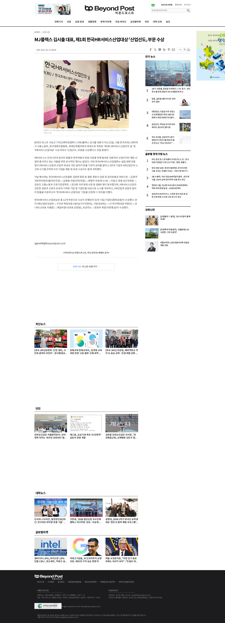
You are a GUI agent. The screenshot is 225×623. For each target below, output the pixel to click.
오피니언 (150, 209)
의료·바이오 (120, 22)
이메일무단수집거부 (107, 582)
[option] (53, 9)
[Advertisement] (86, 223)
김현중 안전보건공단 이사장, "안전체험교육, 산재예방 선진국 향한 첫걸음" (121, 436)
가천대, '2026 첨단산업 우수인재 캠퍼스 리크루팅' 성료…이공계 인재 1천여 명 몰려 (85, 521)
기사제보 (50, 582)
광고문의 (187, 5)
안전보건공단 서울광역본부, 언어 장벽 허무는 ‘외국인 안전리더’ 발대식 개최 (50, 436)
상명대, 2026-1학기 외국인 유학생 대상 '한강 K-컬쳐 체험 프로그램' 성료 (121, 521)
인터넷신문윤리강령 (126, 582)
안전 (147, 22)
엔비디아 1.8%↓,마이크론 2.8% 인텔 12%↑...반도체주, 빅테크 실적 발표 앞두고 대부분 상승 (49, 560)
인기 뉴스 (150, 56)
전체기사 (59, 22)
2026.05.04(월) (167, 5)
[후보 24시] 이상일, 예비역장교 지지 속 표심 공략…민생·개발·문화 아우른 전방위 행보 (121, 352)
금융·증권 (79, 22)
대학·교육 (157, 22)
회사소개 (178, 5)
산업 (69, 22)
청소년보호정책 (91, 582)
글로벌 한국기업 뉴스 (156, 154)
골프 (168, 22)
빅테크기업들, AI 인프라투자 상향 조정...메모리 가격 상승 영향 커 (86, 560)
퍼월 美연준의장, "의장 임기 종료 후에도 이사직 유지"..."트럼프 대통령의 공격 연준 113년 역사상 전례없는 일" (121, 560)
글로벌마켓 (135, 22)
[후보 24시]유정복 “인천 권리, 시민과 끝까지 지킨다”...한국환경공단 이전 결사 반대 (50, 352)
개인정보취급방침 (74, 582)
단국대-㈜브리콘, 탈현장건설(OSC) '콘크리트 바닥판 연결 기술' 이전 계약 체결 (50, 521)
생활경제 (92, 22)
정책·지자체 (105, 22)
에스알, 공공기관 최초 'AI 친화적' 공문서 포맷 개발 (85, 436)
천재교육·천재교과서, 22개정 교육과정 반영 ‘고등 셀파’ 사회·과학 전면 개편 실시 (86, 352)
